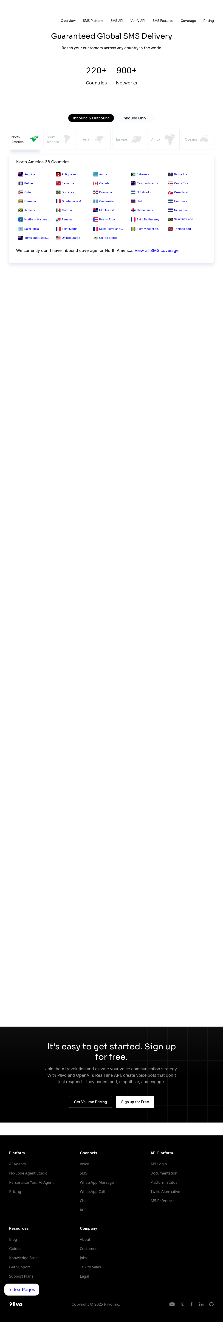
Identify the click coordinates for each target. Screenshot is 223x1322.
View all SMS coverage (156, 250)
